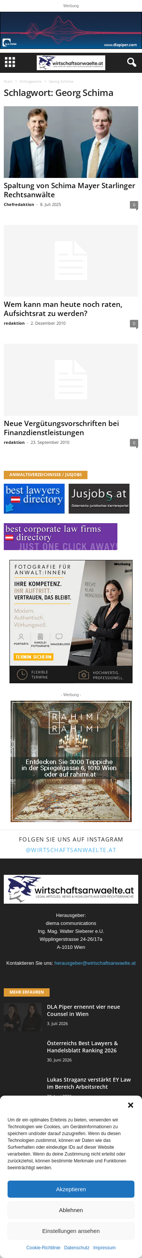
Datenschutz (77, 1247)
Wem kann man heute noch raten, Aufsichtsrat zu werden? (63, 308)
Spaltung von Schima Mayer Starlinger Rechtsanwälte (69, 190)
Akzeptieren (71, 1189)
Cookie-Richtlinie (43, 1247)
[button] (130, 1105)
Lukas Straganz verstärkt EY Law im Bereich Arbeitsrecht (89, 1083)
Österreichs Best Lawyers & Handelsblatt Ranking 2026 (82, 1046)
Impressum (104, 1247)
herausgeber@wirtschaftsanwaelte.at (95, 963)
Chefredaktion (19, 204)
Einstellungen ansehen (71, 1231)
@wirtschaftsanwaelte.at (71, 850)
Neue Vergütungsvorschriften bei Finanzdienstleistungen (61, 427)
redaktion (14, 323)
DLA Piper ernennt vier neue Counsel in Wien (83, 1010)
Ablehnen (71, 1210)
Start (8, 81)
